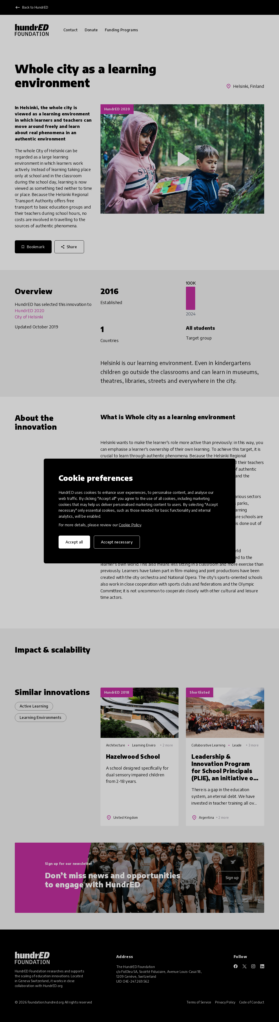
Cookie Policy (130, 525)
